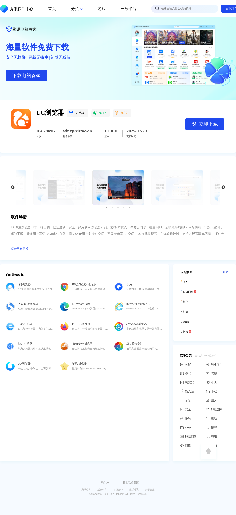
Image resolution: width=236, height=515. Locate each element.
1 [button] (106, 208)
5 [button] (130, 208)
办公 (185, 427)
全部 (185, 364)
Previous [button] (13, 187)
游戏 (185, 373)
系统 (185, 418)
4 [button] (124, 208)
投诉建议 (134, 489)
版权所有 (102, 489)
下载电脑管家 (26, 75)
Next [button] (223, 187)
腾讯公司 (86, 489)
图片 (211, 400)
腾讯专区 (214, 364)
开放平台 (128, 8)
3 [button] (118, 208)
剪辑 (211, 436)
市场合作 (118, 489)
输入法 (187, 391)
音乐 (185, 400)
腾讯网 (105, 482)
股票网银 (188, 436)
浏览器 (187, 382)
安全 (185, 409)
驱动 (211, 418)
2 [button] (112, 208)
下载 (211, 391)
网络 (185, 445)
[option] (118, 187)
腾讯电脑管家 (131, 482)
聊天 (211, 382)
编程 (211, 427)
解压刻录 (214, 409)
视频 (211, 373)
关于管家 (150, 489)
